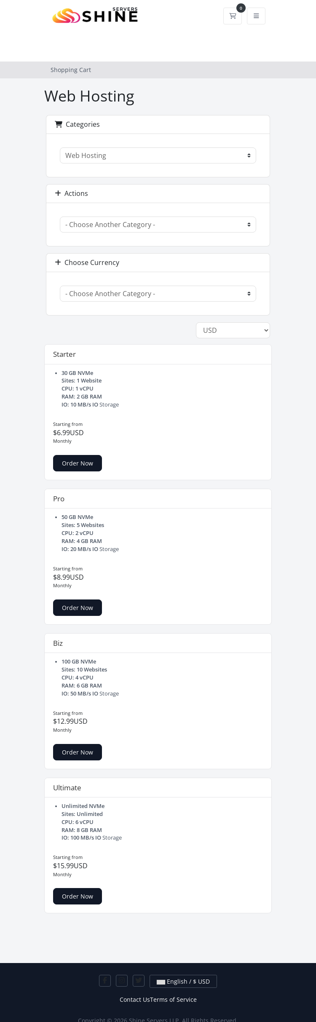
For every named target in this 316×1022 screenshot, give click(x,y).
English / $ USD (183, 981)
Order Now (77, 463)
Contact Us (135, 999)
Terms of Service (173, 999)
